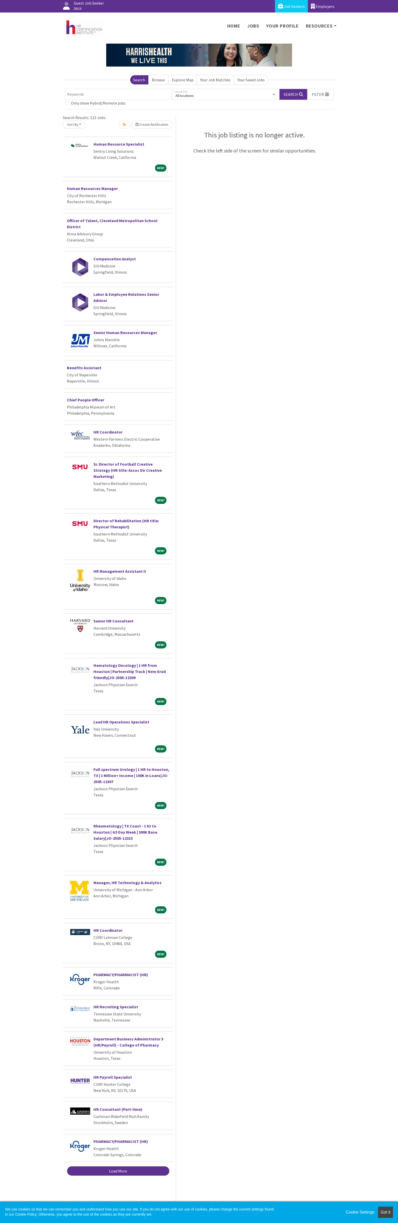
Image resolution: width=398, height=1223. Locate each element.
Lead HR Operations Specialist (121, 721)
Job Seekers (291, 6)
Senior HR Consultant (113, 620)
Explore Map (183, 79)
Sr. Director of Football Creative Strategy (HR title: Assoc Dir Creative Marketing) (127, 470)
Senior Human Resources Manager (125, 332)
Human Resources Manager (92, 188)
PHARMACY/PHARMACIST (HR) (120, 974)
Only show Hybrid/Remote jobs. (98, 103)
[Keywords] (118, 94)
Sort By (72, 124)
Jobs (253, 26)
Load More (118, 1171)
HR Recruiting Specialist (115, 1006)
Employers (322, 6)
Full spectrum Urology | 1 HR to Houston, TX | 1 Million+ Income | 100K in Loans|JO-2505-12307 (131, 775)
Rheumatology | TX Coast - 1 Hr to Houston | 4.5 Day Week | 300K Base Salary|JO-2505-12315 (125, 832)
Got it (385, 1212)
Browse (158, 79)
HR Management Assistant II (119, 571)
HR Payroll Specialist (112, 1077)
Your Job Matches (215, 79)
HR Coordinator (108, 432)
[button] (320, 94)
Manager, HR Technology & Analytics (127, 882)
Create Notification (152, 124)
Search (139, 79)
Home (233, 26)
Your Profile (282, 26)
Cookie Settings (360, 1212)
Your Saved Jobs (251, 79)
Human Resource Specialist (118, 144)
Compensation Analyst (114, 258)
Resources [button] (319, 26)
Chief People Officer (85, 399)
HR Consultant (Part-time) (117, 1109)
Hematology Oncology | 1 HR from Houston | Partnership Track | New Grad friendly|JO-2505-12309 (129, 671)
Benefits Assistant (84, 367)
